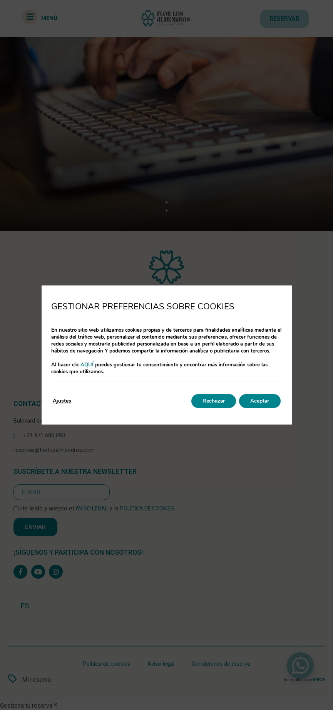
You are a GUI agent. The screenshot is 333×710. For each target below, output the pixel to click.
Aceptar (259, 401)
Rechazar (212, 401)
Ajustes (62, 401)
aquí (87, 364)
